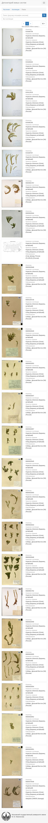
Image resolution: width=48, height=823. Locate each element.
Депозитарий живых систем (14, 3)
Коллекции (15, 9)
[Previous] (23, 23)
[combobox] (24, 19)
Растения (6, 9)
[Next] (30, 23)
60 (43, 23)
